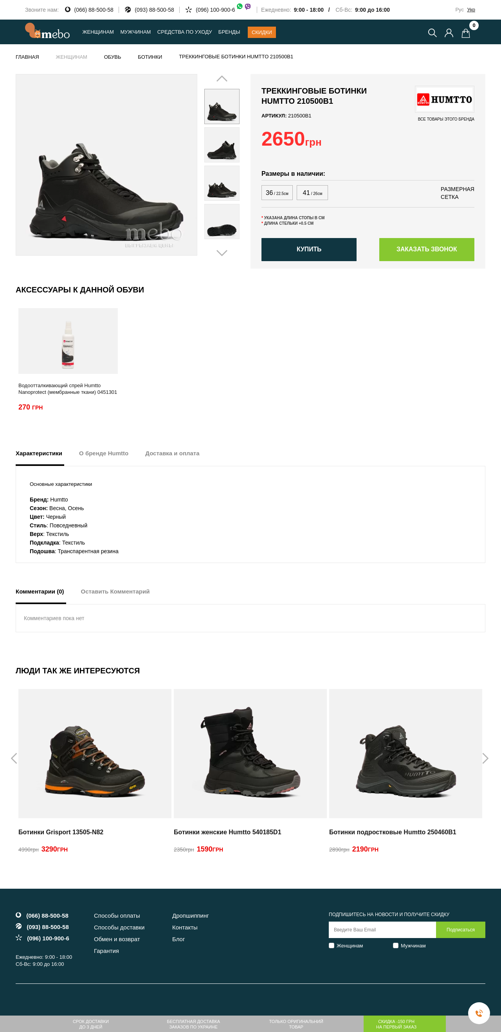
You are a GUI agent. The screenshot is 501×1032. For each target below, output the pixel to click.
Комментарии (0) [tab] (40, 592)
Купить (308, 250)
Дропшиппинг (190, 917)
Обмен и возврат (117, 940)
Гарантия (106, 952)
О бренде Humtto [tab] (103, 454)
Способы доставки (119, 928)
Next (234, 164)
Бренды (229, 31)
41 (312, 192)
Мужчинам (413, 946)
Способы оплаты (117, 917)
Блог (178, 940)
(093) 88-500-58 (154, 10)
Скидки (262, 32)
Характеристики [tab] (39, 454)
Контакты (185, 928)
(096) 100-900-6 (223, 10)
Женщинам (350, 946)
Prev (214, 164)
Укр (471, 10)
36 (277, 192)
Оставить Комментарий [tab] (115, 592)
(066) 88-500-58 (94, 10)
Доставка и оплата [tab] (172, 454)
